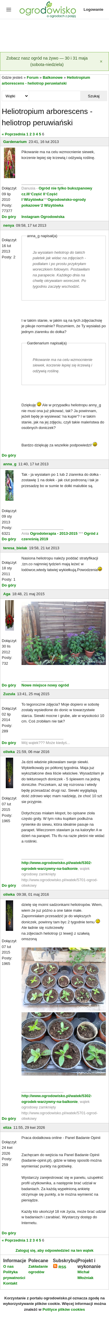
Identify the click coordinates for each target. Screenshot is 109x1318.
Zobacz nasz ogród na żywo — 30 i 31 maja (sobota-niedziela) (47, 61)
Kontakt (10, 1283)
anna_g (10, 464)
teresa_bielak (15, 548)
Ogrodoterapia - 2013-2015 (54, 533)
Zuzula (9, 694)
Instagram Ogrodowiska (43, 216)
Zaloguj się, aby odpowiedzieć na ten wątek (54, 1250)
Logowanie (93, 9)
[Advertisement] (54, 36)
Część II (38, 194)
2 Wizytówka (52, 205)
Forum (32, 77)
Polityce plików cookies (63, 1309)
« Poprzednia (13, 134)
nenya (8, 225)
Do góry (9, 216)
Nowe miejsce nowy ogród (45, 685)
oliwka (9, 752)
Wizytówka (33, 199)
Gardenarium (15, 142)
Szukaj (93, 96)
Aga (6, 594)
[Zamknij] (101, 61)
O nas (8, 1266)
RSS (59, 1267)
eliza (7, 1127)
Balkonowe (53, 77)
